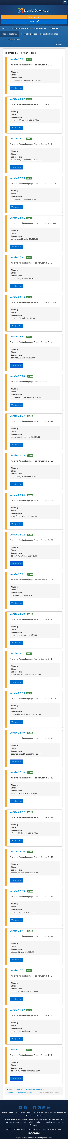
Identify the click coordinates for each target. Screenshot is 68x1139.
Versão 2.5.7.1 (18, 138)
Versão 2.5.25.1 (18, 455)
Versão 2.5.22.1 (18, 534)
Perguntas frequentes (49, 34)
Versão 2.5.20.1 (18, 613)
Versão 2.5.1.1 (18, 653)
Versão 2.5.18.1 (18, 772)
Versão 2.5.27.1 (18, 415)
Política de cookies (56, 1119)
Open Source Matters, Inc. (28, 1129)
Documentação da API (11, 39)
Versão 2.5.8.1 (18, 98)
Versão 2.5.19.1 (18, 732)
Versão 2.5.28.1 (18, 376)
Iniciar (34, 21)
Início (4, 28)
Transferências (40, 28)
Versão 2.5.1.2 (18, 693)
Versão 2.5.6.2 (18, 217)
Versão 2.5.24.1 (18, 495)
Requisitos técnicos (29, 34)
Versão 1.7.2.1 (18, 1009)
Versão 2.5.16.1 (18, 851)
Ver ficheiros (16, 88)
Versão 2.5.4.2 (18, 296)
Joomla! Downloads (34, 10)
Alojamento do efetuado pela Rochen (34, 1138)
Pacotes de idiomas (10, 34)
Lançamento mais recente (20, 28)
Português (61, 45)
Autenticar (34, 1125)
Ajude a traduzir (35, 1122)
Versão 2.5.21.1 (18, 574)
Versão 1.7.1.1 (18, 1049)
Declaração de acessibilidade (15, 1119)
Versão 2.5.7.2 (18, 178)
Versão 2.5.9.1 (18, 59)
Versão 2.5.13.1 (18, 891)
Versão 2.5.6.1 (18, 257)
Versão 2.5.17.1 (18, 811)
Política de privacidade (38, 1119)
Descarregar (34, 17)
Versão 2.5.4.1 (18, 336)
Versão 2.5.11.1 (18, 930)
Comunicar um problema (53, 1122)
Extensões (54, 28)
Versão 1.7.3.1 (18, 970)
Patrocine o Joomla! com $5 (16, 1122)
